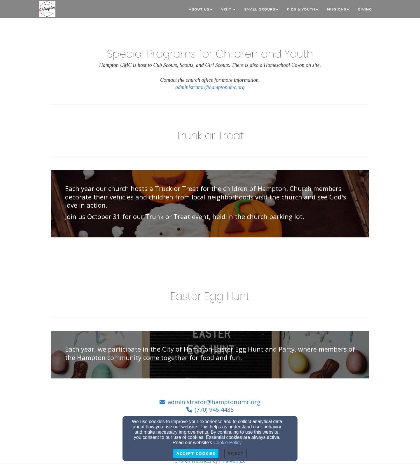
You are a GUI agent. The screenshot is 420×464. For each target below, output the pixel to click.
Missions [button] (338, 9)
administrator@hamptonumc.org (209, 87)
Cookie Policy (228, 442)
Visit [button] (228, 9)
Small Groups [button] (261, 9)
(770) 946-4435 (214, 409)
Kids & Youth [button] (302, 9)
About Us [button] (200, 9)
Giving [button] (365, 9)
